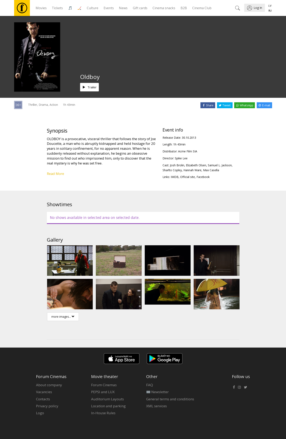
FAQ (149, 385)
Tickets (57, 8)
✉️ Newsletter (157, 391)
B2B (184, 8)
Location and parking (108, 406)
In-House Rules (103, 413)
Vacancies (44, 391)
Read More (55, 173)
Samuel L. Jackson (220, 165)
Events (109, 8)
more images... (63, 317)
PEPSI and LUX (103, 391)
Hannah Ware (192, 170)
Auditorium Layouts (107, 399)
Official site (187, 177)
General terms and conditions (170, 399)
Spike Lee (181, 158)
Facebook (203, 177)
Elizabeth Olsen (196, 165)
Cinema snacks (164, 8)
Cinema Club (201, 8)
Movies (41, 8)
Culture (92, 8)
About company (49, 385)
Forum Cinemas (104, 385)
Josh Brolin (177, 165)
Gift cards (140, 8)
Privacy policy (47, 406)
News (123, 8)
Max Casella (211, 170)
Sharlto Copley (172, 170)
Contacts (43, 399)
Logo (40, 413)
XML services (156, 406)
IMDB (175, 177)
